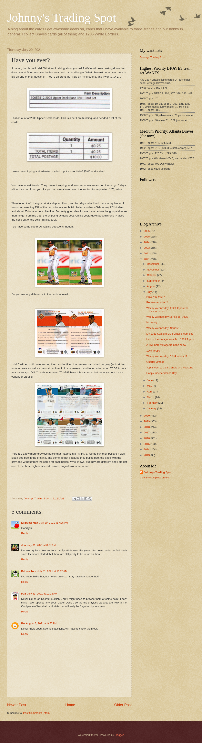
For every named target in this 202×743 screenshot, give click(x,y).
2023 (147, 247)
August (151, 286)
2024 (147, 242)
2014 (147, 449)
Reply (24, 533)
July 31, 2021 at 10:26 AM (42, 593)
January (152, 408)
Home (70, 705)
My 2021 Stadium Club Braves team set (169, 333)
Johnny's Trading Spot (61, 17)
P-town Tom (28, 571)
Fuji (23, 593)
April (150, 391)
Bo (23, 623)
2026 (147, 230)
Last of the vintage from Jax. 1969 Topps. (170, 339)
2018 (147, 427)
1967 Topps (153, 350)
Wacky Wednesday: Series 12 (163, 328)
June (150, 380)
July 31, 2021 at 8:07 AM (41, 545)
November (153, 269)
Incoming (151, 322)
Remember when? (157, 302)
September (154, 280)
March (151, 397)
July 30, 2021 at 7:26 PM (53, 522)
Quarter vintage (155, 361)
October (152, 275)
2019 (147, 421)
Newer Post (16, 705)
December (153, 263)
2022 (147, 253)
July (149, 291)
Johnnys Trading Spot (152, 57)
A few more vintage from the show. (166, 344)
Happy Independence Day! (161, 373)
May (150, 385)
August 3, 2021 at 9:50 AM (41, 623)
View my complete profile (154, 477)
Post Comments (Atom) (37, 712)
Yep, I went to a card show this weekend (169, 367)
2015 (147, 443)
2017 (147, 432)
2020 (147, 415)
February (152, 402)
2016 (147, 438)
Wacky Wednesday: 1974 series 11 (166, 356)
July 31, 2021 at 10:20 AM (52, 571)
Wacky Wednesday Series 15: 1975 (167, 316)
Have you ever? (155, 296)
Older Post (123, 705)
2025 (147, 236)
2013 (147, 455)
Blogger (119, 734)
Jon (23, 545)
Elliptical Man (29, 522)
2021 (147, 259)
